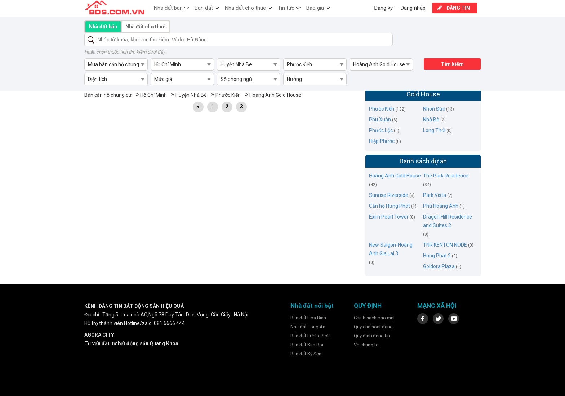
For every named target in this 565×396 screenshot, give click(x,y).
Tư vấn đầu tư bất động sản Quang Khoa (131, 343)
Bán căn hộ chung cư (108, 95)
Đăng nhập (413, 8)
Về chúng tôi (367, 344)
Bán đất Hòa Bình (308, 317)
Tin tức (286, 8)
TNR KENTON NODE (445, 245)
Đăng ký (383, 8)
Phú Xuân (380, 119)
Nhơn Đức (434, 109)
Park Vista (434, 195)
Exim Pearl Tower (389, 217)
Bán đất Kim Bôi (306, 344)
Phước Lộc (381, 130)
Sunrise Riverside (388, 195)
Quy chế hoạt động (373, 326)
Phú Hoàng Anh (440, 206)
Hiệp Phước (382, 141)
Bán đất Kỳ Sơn (305, 353)
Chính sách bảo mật (374, 317)
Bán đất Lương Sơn (310, 335)
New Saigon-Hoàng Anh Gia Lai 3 (391, 249)
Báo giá (315, 8)
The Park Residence (445, 176)
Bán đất (204, 8)
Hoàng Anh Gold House (275, 95)
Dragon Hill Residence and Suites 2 (447, 221)
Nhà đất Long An (307, 326)
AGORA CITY (99, 335)
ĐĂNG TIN (458, 8)
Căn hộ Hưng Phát (389, 206)
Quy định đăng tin (372, 335)
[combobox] (116, 64)
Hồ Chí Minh (153, 95)
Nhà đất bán (168, 8)
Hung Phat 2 (437, 255)
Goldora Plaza (439, 266)
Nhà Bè (431, 119)
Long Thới (434, 130)
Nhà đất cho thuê (245, 8)
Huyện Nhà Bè (191, 95)
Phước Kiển (228, 95)
